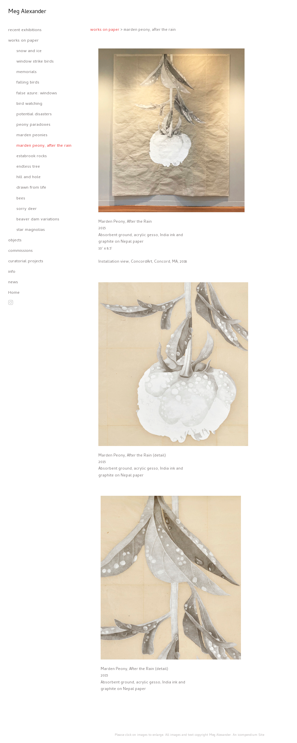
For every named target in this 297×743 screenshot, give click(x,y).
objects (15, 240)
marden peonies (32, 135)
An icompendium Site (248, 735)
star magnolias (30, 230)
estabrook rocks (31, 156)
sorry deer (26, 209)
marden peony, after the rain (43, 145)
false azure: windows (36, 93)
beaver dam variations (37, 219)
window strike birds (35, 61)
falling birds (27, 82)
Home (14, 292)
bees (20, 198)
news (13, 282)
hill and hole (28, 177)
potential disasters (34, 114)
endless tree (28, 166)
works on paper (23, 40)
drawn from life (31, 187)
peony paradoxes (33, 124)
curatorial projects (25, 261)
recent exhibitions (25, 30)
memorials (26, 72)
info (11, 272)
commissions (20, 251)
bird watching (29, 104)
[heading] (24, 12)
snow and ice (29, 51)
